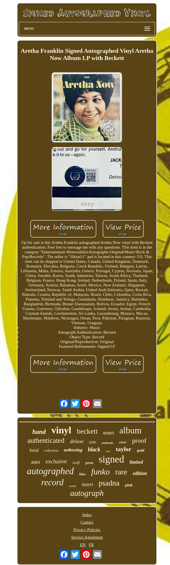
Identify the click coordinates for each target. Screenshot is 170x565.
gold (140, 450)
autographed (50, 471)
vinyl (61, 430)
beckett (87, 431)
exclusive (56, 461)
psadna (109, 483)
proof (139, 440)
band (34, 450)
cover (122, 442)
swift (76, 463)
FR (91, 544)
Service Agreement (87, 537)
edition (140, 473)
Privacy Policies (86, 530)
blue (82, 474)
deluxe (77, 441)
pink (129, 485)
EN (83, 544)
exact (108, 433)
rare (121, 472)
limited (136, 462)
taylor (123, 449)
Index (87, 514)
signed (111, 459)
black (94, 449)
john (92, 442)
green (89, 463)
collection (51, 450)
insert (87, 484)
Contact (86, 522)
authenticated (45, 440)
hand (39, 431)
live (108, 451)
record (52, 482)
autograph (87, 493)
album (130, 430)
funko (100, 471)
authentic (108, 442)
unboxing (73, 449)
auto (35, 462)
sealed (72, 486)
